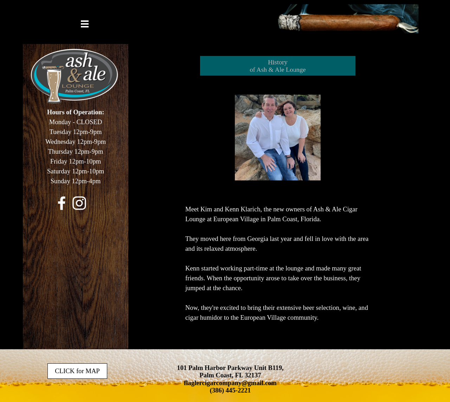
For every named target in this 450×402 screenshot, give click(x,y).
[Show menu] (85, 24)
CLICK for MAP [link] (77, 371)
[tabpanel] (75, 150)
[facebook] (62, 203)
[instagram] (79, 203)
